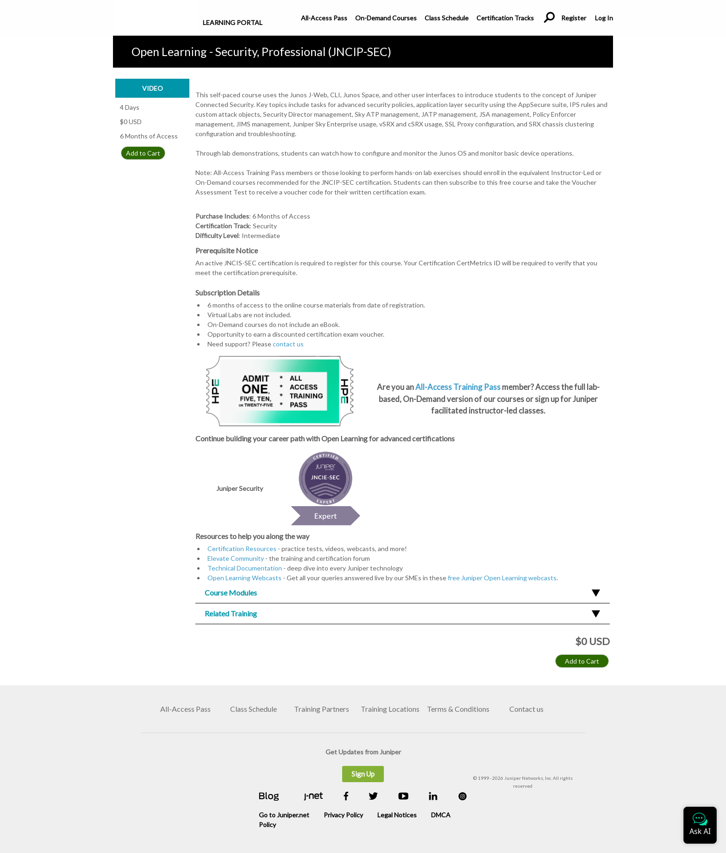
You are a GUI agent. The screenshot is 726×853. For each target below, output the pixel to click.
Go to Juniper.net (284, 815)
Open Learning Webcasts (244, 578)
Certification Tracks (505, 18)
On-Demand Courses (386, 18)
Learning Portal (233, 22)
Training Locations (390, 708)
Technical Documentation (244, 568)
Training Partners (321, 708)
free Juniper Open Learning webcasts (502, 578)
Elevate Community (235, 558)
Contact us (526, 708)
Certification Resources (241, 548)
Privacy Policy (343, 815)
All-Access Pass (324, 18)
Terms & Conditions (458, 708)
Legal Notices (397, 815)
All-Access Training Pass (458, 387)
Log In (604, 18)
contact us (288, 344)
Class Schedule (447, 18)
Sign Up (363, 774)
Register (573, 18)
